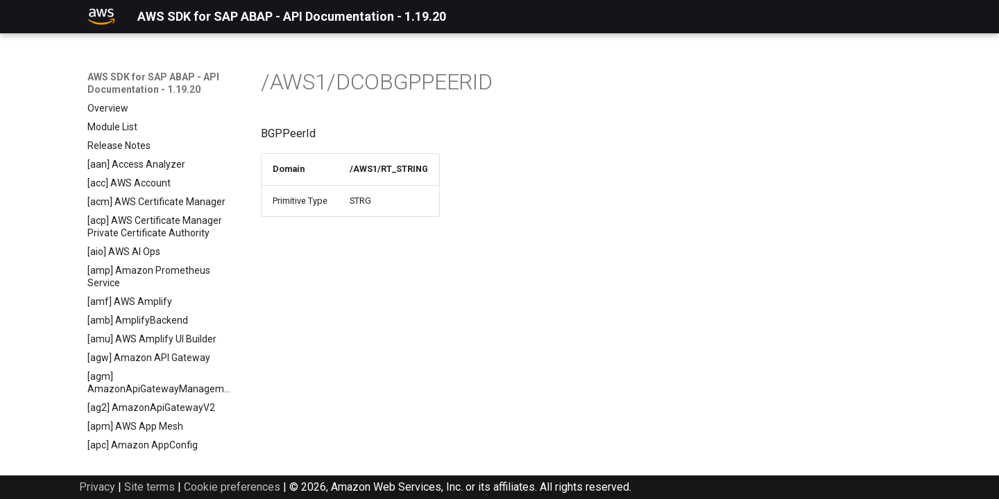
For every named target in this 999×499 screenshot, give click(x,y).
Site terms (149, 486)
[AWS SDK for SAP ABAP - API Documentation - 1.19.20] (101, 16)
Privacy (97, 486)
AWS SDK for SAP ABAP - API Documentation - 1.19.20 (153, 83)
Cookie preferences (232, 486)
